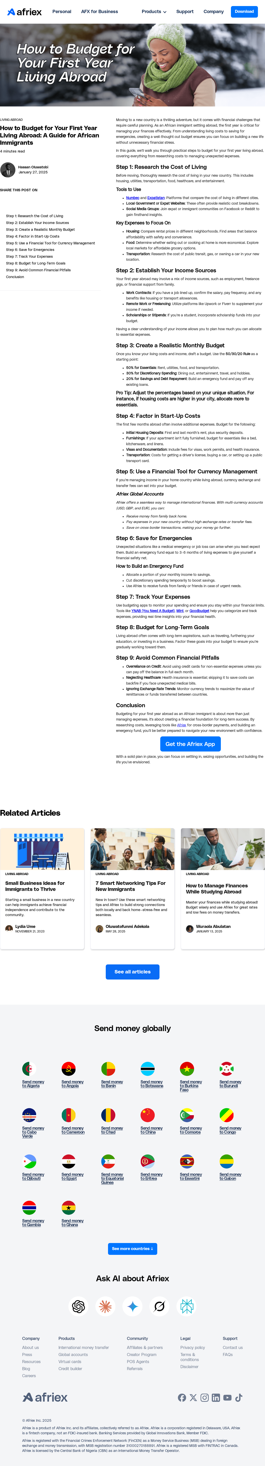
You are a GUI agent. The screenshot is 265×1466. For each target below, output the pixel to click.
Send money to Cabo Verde (33, 1132)
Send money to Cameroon (73, 1130)
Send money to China (151, 1130)
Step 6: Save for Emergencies (30, 250)
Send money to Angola (72, 1084)
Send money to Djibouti (33, 1177)
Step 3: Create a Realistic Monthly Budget (40, 230)
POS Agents (138, 1362)
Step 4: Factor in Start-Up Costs (32, 236)
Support (185, 12)
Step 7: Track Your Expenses (29, 256)
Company (214, 12)
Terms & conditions (189, 1357)
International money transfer (84, 1348)
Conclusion (15, 277)
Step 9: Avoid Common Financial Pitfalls (38, 270)
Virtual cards (70, 1362)
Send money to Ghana (72, 1223)
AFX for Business (99, 12)
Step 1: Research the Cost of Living (34, 216)
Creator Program (141, 1355)
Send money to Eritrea (151, 1177)
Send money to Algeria (33, 1084)
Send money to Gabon (230, 1177)
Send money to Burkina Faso (191, 1086)
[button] (154, 11)
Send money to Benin (112, 1084)
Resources (31, 1362)
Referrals (135, 1369)
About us (30, 1348)
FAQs (228, 1355)
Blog (26, 1369)
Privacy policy (192, 1348)
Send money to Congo (230, 1130)
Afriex (181, 725)
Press (27, 1355)
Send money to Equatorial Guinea (112, 1179)
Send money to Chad (112, 1130)
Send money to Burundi (230, 1084)
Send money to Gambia (33, 1223)
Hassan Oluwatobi (33, 167)
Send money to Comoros (191, 1130)
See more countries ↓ (132, 1249)
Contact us (233, 1348)
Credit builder (70, 1369)
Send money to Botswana (152, 1084)
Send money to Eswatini (191, 1177)
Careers (29, 1376)
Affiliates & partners (145, 1348)
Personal (61, 12)
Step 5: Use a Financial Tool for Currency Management (50, 243)
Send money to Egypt (72, 1177)
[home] (24, 12)
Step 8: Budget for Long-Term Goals (35, 263)
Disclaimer (189, 1367)
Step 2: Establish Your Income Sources (37, 223)
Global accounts (73, 1355)
